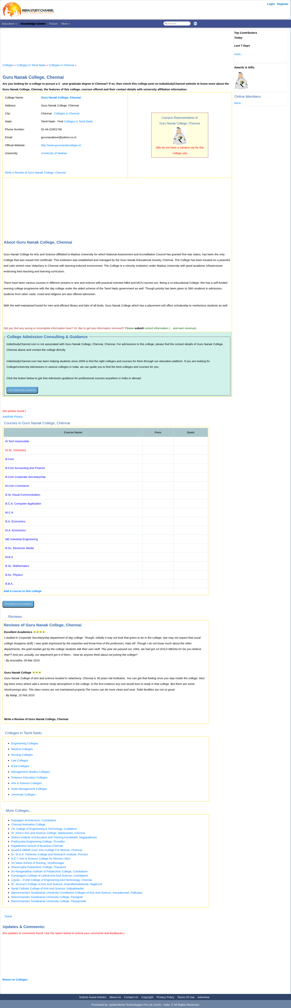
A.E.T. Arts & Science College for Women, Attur (40, 858)
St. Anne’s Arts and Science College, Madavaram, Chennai (48, 833)
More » (65, 23)
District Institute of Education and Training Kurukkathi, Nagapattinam (54, 837)
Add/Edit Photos (12, 416)
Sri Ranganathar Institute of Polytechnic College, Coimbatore (49, 871)
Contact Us (131, 997)
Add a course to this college (22, 591)
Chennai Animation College (28, 824)
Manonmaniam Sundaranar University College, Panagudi (47, 897)
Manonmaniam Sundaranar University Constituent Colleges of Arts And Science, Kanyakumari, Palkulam (77, 892)
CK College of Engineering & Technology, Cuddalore (44, 828)
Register (283, 3)
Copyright (147, 997)
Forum (53, 23)
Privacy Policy (165, 997)
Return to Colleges (15, 979)
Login (271, 3)
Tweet (8, 916)
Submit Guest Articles (92, 997)
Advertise (204, 997)
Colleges (7, 65)
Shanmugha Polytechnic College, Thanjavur (38, 867)
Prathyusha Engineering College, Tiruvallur (38, 841)
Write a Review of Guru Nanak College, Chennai (35, 172)
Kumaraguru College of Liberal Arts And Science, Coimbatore (49, 875)
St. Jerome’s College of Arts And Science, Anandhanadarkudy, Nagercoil (56, 884)
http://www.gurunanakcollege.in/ (61, 145)
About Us (115, 997)
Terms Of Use (186, 997)
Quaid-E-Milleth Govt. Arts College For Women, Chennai (46, 850)
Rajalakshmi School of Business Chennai (37, 845)
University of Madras (54, 153)
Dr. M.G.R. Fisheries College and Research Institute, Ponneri (49, 854)
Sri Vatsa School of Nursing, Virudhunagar (37, 862)
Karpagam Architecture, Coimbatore (33, 820)
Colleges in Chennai (61, 65)
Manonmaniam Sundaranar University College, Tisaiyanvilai (48, 901)
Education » (9, 23)
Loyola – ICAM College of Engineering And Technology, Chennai (51, 879)
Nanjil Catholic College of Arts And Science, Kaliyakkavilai (47, 888)
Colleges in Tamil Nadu (31, 65)
